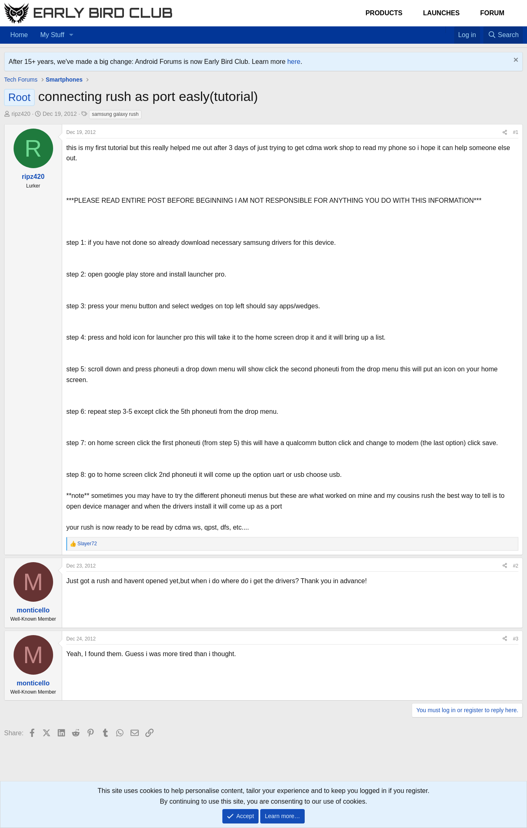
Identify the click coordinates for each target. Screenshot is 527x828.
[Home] (441, 29)
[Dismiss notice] (514, 60)
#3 (515, 639)
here (294, 61)
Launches (441, 12)
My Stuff (52, 34)
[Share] (504, 132)
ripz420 (21, 113)
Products (384, 12)
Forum (492, 12)
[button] (71, 35)
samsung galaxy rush (115, 114)
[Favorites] (449, 29)
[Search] (503, 35)
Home (19, 34)
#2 (515, 566)
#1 (515, 132)
